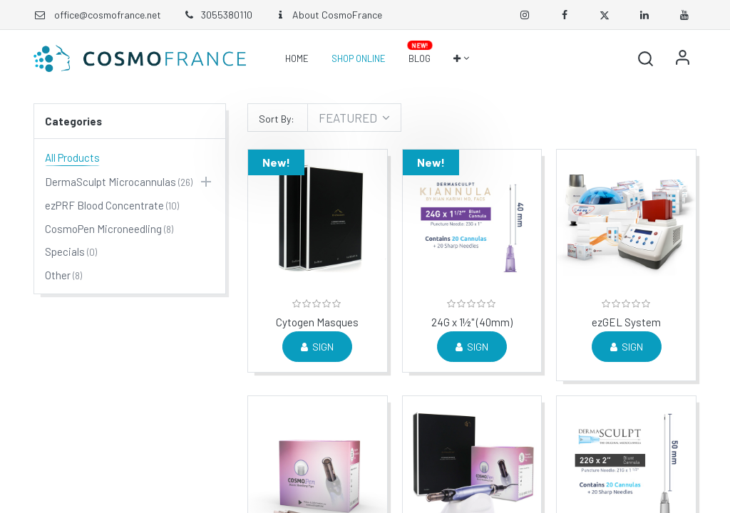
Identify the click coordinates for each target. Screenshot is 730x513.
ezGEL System (626, 322)
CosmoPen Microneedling (103, 228)
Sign (317, 347)
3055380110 (217, 15)
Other (58, 275)
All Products (72, 157)
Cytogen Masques (317, 322)
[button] (461, 58)
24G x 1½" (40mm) (472, 322)
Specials (65, 251)
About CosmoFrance (328, 15)
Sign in (682, 58)
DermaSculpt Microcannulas (110, 181)
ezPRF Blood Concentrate (104, 205)
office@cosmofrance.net (107, 15)
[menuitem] (297, 58)
